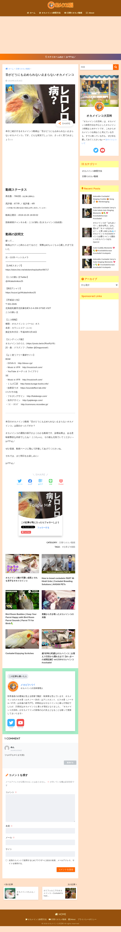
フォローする (43, 528)
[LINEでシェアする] (50, 482)
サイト (9, 854)
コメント (11, 797)
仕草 (66, 547)
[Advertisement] (60, 34)
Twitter (11, 732)
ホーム (31, 13)
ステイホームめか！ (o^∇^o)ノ (60, 57)
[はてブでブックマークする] (40, 482)
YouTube (20, 732)
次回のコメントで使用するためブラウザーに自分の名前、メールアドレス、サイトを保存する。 (41, 866)
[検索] (116, 67)
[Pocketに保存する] (60, 482)
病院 (73, 547)
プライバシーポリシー (87, 925)
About (90, 13)
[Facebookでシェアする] (30, 482)
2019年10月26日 (16, 755)
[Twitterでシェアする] (20, 482)
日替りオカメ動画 (73, 13)
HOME (60, 920)
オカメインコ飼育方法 (49, 13)
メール (10, 842)
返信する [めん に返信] (70, 768)
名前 (9, 831)
